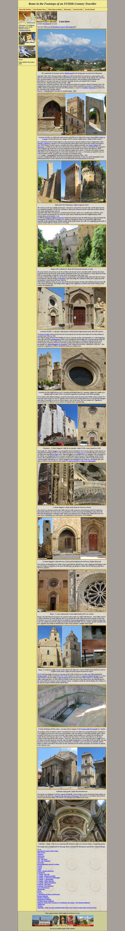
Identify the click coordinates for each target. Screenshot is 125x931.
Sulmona (47, 24)
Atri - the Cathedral (43, 861)
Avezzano (40, 862)
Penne (39, 891)
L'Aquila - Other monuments (46, 882)
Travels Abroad (90, 9)
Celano (39, 867)
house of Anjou (45, 334)
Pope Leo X (81, 452)
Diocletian (62, 278)
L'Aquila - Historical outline (46, 876)
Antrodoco (40, 857)
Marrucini (40, 147)
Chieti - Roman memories (45, 871)
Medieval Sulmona (43, 897)
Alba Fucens (41, 852)
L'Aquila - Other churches (45, 881)
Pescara (39, 892)
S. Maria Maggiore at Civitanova (56, 344)
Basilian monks (42, 676)
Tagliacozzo (41, 904)
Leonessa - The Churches (45, 886)
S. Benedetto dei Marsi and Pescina (48, 894)
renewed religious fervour (90, 676)
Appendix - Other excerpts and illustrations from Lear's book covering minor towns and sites (67, 907)
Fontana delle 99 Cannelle (89, 729)
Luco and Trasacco (43, 887)
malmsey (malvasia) (89, 88)
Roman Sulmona (42, 896)
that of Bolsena (63, 677)
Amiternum (40, 856)
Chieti (39, 869)
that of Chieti (54, 454)
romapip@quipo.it (25, 30)
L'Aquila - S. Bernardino (45, 879)
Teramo (39, 906)
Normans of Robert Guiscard (54, 218)
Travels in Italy (78, 9)
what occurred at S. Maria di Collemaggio (81, 461)
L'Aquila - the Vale (43, 874)
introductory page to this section (62, 27)
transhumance (55, 339)
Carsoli (39, 866)
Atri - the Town (42, 859)
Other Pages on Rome (55, 9)
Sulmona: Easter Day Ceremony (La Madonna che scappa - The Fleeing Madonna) (63, 902)
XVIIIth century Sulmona (45, 901)
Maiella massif (68, 73)
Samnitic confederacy (44, 143)
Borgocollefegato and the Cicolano (48, 864)
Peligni (95, 145)
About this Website (25, 9)
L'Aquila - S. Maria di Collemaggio (48, 877)
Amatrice (40, 854)
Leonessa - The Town (44, 884)
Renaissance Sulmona (44, 899)
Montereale (41, 889)
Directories (67, 9)
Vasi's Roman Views (39, 9)
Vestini (91, 145)
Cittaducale (41, 872)
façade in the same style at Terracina (66, 796)
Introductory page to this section (47, 851)
